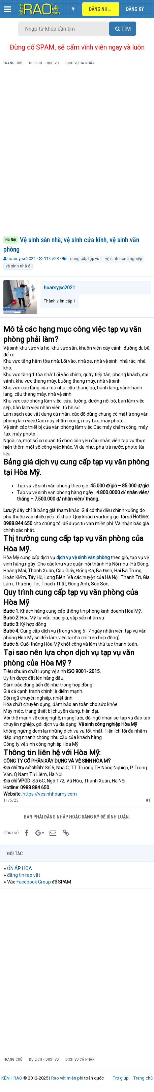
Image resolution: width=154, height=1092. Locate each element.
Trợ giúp (121, 1078)
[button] (7, 9)
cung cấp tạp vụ (84, 258)
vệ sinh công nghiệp (123, 258)
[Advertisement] (77, 152)
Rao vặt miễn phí (67, 1078)
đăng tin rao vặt (23, 875)
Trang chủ (143, 1078)
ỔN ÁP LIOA (19, 868)
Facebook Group (34, 882)
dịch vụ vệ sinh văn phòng (83, 557)
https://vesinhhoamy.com (50, 794)
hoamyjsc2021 (21, 258)
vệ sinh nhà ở (18, 266)
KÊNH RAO (11, 1078)
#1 (148, 800)
